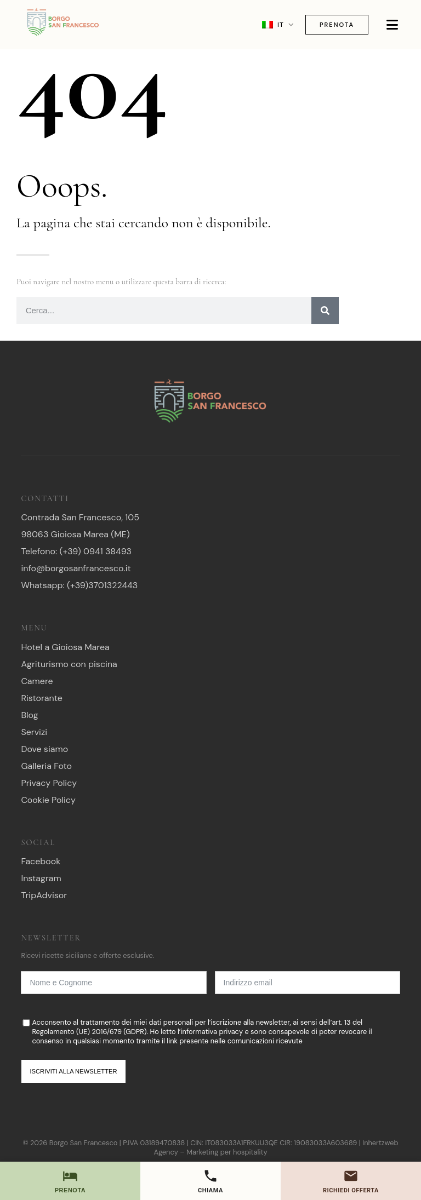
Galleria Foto (46, 766)
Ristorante (41, 698)
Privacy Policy (49, 783)
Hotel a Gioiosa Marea (65, 647)
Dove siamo (44, 749)
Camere (37, 681)
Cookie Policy (48, 800)
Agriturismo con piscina (69, 664)
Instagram (41, 878)
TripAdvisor (44, 895)
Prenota (337, 24)
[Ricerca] (325, 310)
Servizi (34, 732)
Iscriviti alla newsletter (73, 1071)
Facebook (40, 861)
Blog (29, 715)
